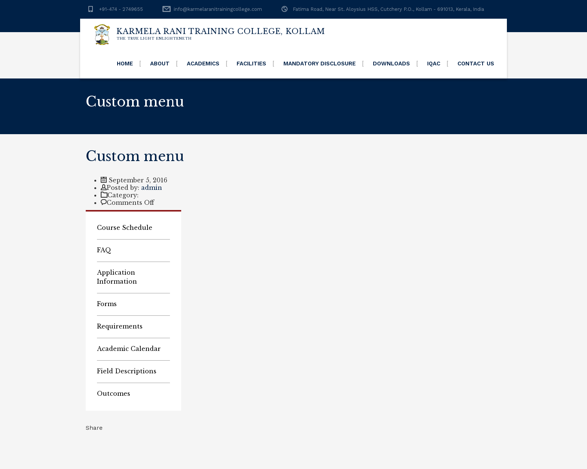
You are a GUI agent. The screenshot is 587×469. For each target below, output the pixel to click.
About (160, 63)
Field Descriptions (126, 371)
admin (151, 187)
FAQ (104, 250)
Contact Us (475, 63)
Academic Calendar (129, 348)
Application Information (117, 277)
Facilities (251, 63)
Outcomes (113, 393)
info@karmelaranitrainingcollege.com (218, 9)
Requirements (120, 326)
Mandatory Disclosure (319, 63)
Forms (107, 304)
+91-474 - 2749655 (121, 9)
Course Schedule (124, 227)
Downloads (391, 63)
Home (125, 63)
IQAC (433, 63)
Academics (203, 63)
